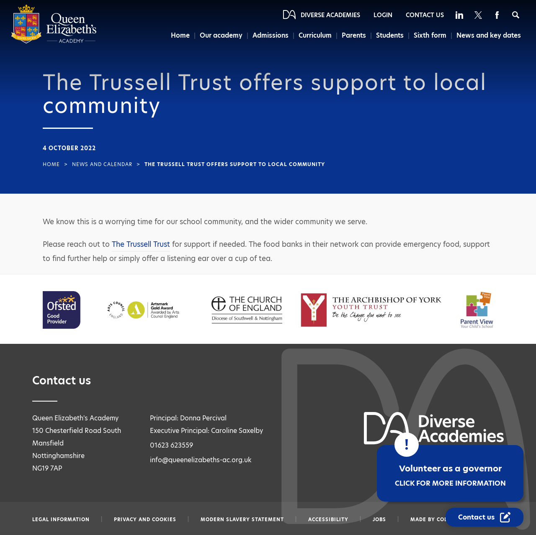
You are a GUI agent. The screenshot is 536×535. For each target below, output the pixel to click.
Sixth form (430, 35)
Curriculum (315, 35)
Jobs (379, 519)
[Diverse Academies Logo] (54, 41)
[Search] (515, 14)
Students (390, 35)
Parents (354, 35)
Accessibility (328, 519)
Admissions (271, 35)
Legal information (61, 519)
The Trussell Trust (141, 244)
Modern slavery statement (242, 519)
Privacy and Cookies (145, 519)
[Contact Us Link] (484, 517)
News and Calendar (102, 164)
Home (180, 35)
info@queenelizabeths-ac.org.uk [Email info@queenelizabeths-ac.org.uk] (201, 460)
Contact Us (425, 15)
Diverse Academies (330, 15)
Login (383, 15)
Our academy (221, 35)
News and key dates (488, 35)
